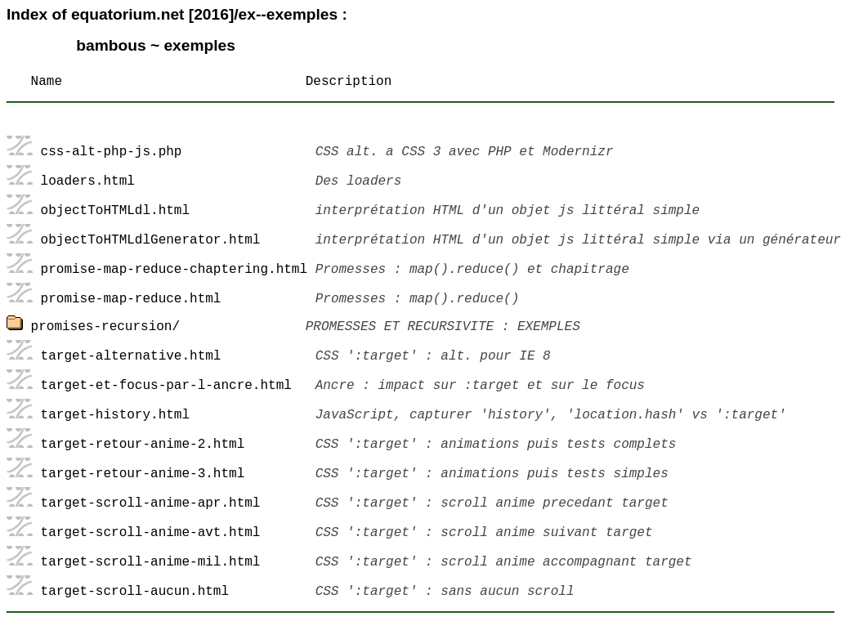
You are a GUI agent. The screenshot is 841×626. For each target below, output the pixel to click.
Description (349, 81)
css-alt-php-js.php (111, 152)
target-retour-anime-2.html (143, 444)
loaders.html (88, 181)
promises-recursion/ (105, 327)
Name (46, 81)
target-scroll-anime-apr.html (151, 503)
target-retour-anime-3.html (143, 474)
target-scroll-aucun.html (135, 591)
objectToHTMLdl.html (115, 210)
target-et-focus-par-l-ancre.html (166, 385)
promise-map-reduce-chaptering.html (174, 269)
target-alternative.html (131, 356)
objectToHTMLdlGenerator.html (151, 240)
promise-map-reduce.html (131, 299)
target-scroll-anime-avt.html (151, 532)
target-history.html (115, 415)
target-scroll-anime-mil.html (151, 562)
